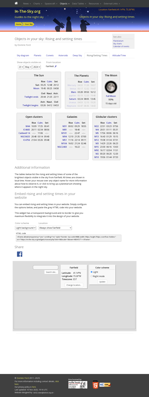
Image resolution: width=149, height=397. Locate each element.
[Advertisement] (74, 309)
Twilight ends (31, 96)
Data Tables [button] (78, 3)
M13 (96, 136)
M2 (97, 153)
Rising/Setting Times (97, 55)
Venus (73, 88)
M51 (65, 140)
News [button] (26, 3)
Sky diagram (23, 55)
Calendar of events (121, 46)
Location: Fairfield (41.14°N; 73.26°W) (117, 9)
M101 (64, 133)
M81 (65, 129)
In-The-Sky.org (27, 11)
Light (94, 272)
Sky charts (117, 43)
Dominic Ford (23, 378)
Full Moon (111, 96)
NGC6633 (25, 136)
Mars (73, 92)
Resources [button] (94, 3)
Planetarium (118, 41)
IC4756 (26, 140)
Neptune (71, 105)
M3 (97, 143)
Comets (50, 55)
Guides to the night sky (29, 17)
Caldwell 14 (24, 133)
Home (18, 24)
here (34, 387)
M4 (97, 129)
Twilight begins (30, 105)
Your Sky (29, 24)
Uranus (72, 102)
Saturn (72, 98)
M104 (64, 143)
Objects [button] (64, 3)
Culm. (49, 81)
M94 (65, 136)
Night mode (98, 276)
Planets (37, 55)
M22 (96, 126)
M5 (97, 133)
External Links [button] (111, 3)
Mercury (72, 85)
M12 (96, 140)
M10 (96, 157)
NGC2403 (62, 146)
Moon (36, 88)
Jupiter (72, 95)
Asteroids (63, 55)
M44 (28, 126)
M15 (96, 146)
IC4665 (26, 129)
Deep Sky (77, 55)
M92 (96, 150)
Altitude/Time (119, 55)
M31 (65, 126)
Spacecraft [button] (50, 3)
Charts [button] (37, 3)
